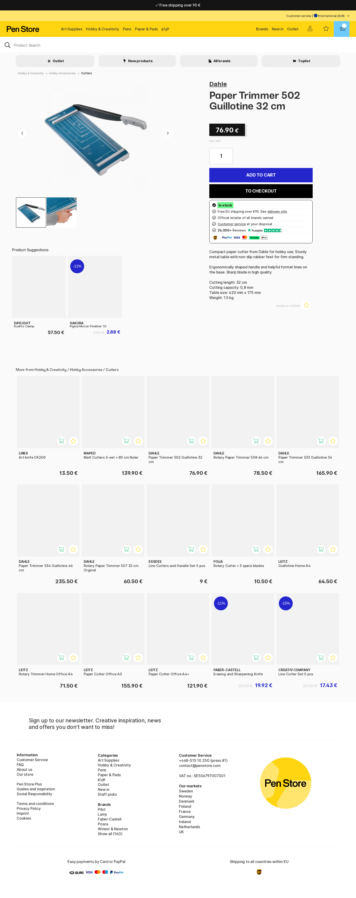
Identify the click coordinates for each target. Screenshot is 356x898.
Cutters (86, 73)
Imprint (23, 813)
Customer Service (32, 759)
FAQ (20, 764)
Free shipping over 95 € (178, 5)
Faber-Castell (109, 819)
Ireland (185, 821)
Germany (187, 816)
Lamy (102, 814)
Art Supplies (71, 29)
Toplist (303, 61)
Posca (103, 824)
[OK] (178, 45)
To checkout (261, 191)
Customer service (298, 16)
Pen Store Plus (29, 784)
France (185, 811)
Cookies (24, 818)
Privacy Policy (29, 808)
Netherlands (189, 826)
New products (140, 61)
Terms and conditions (35, 803)
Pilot (102, 809)
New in (277, 29)
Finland (185, 806)
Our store (25, 774)
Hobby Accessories (62, 73)
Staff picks (107, 794)
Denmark (186, 801)
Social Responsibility (34, 794)
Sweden (186, 791)
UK (181, 832)
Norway (185, 796)
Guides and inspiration (36, 789)
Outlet (293, 29)
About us (24, 769)
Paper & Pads (146, 29)
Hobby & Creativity (102, 29)
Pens (127, 29)
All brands (222, 61)
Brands (262, 29)
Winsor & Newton (113, 829)
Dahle (218, 83)
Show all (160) (110, 833)
